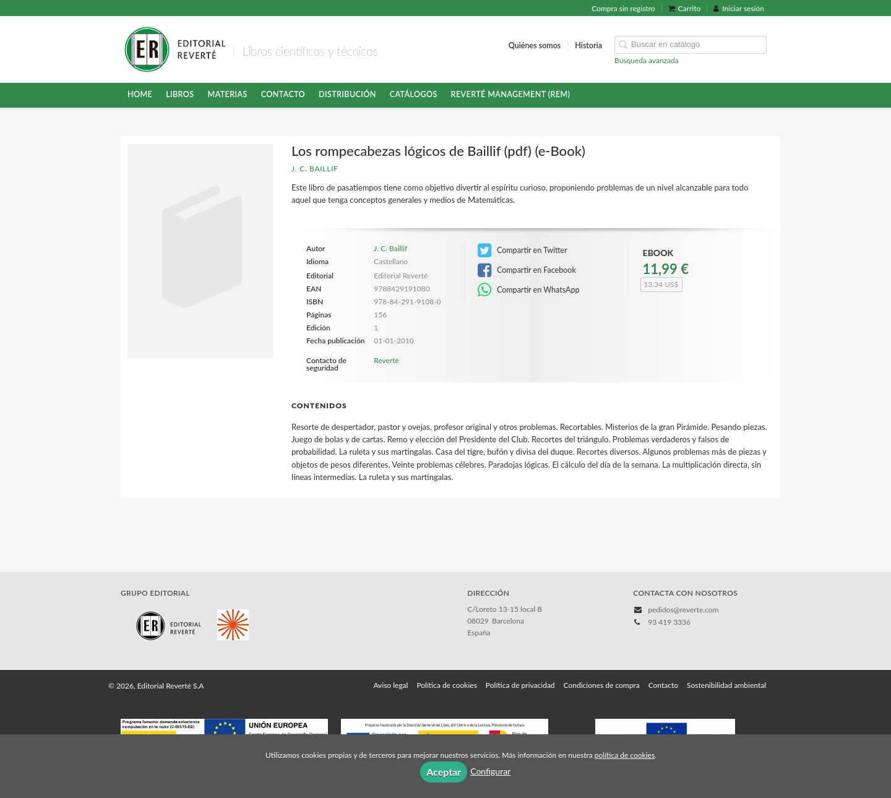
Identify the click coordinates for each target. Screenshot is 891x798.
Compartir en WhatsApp (529, 290)
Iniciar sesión (738, 8)
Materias (228, 94)
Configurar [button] (490, 771)
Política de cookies (446, 685)
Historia (588, 45)
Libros (180, 94)
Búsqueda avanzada (646, 60)
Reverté (386, 360)
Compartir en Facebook (527, 270)
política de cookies (625, 755)
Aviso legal (390, 685)
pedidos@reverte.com (683, 609)
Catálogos (413, 94)
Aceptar (443, 772)
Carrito (684, 8)
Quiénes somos (535, 45)
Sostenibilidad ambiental (726, 685)
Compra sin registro (623, 8)
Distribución (347, 94)
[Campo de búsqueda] (690, 45)
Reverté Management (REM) (510, 94)
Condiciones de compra (602, 685)
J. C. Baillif (314, 168)
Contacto (283, 94)
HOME (139, 94)
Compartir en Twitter (522, 250)
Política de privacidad (520, 685)
